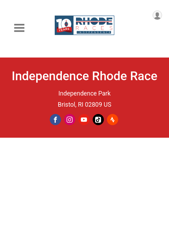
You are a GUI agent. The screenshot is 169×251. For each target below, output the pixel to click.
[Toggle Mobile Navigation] (19, 28)
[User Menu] (157, 15)
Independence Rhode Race (84, 76)
